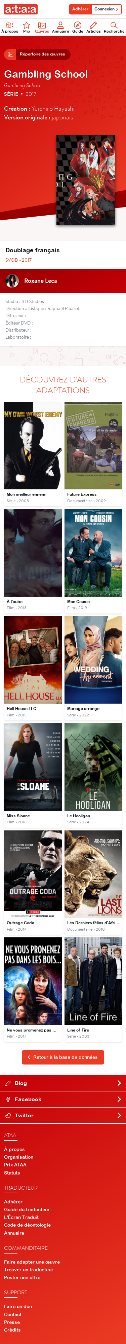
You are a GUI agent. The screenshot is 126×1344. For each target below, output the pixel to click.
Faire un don (18, 1306)
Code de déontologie (27, 1225)
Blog (63, 1083)
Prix (26, 27)
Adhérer (80, 9)
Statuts (12, 1172)
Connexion (106, 9)
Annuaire (60, 27)
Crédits (12, 1330)
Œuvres (42, 27)
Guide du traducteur (27, 1209)
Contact (13, 1314)
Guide (77, 27)
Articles (93, 27)
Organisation (18, 1157)
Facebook (63, 1099)
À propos (14, 1149)
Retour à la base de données (62, 1057)
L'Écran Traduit (21, 1217)
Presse (12, 1322)
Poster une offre (22, 1277)
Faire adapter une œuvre (32, 1262)
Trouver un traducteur (28, 1269)
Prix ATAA (15, 1164)
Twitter (63, 1115)
